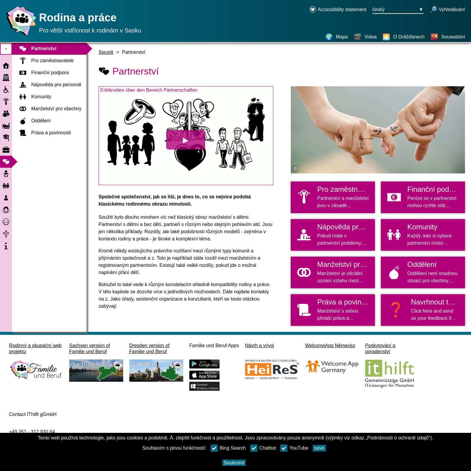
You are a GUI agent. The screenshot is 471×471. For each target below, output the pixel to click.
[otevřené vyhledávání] (447, 10)
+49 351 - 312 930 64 (32, 431)
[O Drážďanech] (403, 37)
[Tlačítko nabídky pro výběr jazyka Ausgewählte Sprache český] (398, 10)
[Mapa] (336, 37)
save (319, 448)
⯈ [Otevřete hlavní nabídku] (6, 48)
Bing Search (228, 448)
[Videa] (365, 37)
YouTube (294, 448)
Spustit (106, 52)
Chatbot (263, 448)
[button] (423, 310)
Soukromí (234, 462)
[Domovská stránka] (19, 35)
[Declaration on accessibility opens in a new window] (337, 10)
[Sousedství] (447, 37)
